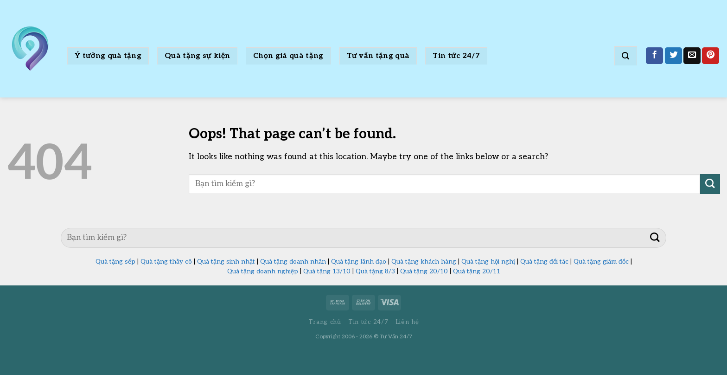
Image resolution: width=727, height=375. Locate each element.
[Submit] (710, 184)
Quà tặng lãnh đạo (358, 261)
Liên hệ (407, 322)
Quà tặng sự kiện (197, 56)
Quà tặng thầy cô (166, 261)
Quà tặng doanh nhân (293, 261)
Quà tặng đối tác (544, 261)
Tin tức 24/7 (456, 56)
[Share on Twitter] (673, 56)
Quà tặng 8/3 (375, 271)
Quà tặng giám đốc (601, 261)
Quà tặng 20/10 (424, 271)
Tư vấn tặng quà (378, 56)
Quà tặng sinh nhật (226, 261)
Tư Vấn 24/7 (396, 336)
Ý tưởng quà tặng (108, 56)
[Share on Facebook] (654, 56)
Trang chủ (324, 322)
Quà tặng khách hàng (423, 261)
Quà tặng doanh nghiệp (262, 271)
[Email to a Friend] (692, 56)
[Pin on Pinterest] (710, 56)
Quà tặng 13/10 (327, 271)
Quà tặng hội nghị (488, 261)
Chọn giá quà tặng (288, 56)
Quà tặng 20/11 (476, 271)
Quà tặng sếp (115, 261)
